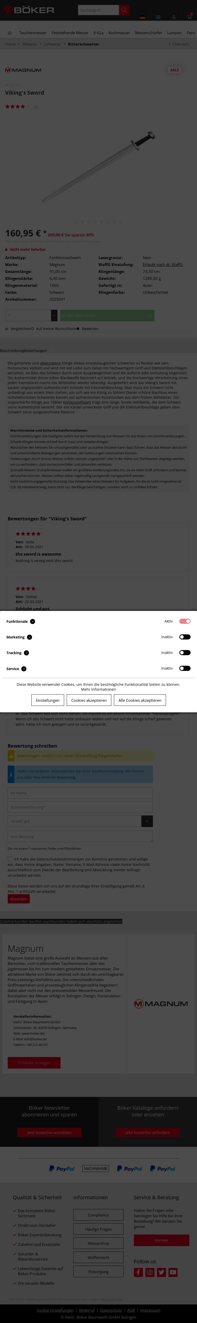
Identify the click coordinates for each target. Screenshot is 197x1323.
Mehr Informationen (98, 689)
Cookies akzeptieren (89, 700)
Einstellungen (48, 700)
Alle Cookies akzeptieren (140, 700)
